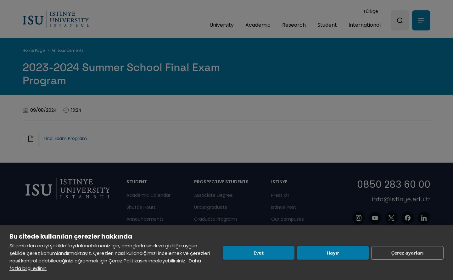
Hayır (333, 253)
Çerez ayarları (407, 253)
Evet (259, 253)
